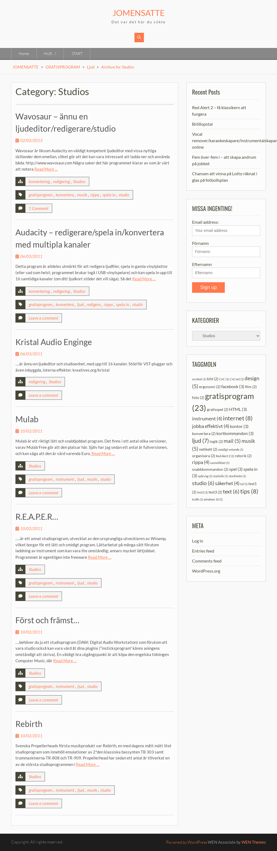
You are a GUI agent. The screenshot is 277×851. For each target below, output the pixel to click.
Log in (197, 540)
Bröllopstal (202, 123)
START (77, 53)
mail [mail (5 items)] (232, 441)
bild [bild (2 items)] (212, 378)
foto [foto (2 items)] (198, 397)
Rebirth (28, 724)
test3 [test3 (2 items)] (215, 492)
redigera (94, 304)
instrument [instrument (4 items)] (207, 418)
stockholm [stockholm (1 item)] (237, 476)
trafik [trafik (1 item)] (197, 499)
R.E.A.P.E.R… (36, 516)
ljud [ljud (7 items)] (200, 440)
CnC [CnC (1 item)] (224, 379)
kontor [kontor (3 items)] (239, 426)
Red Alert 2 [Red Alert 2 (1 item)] (225, 456)
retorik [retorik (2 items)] (243, 455)
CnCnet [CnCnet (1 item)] (237, 379)
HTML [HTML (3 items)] (238, 409)
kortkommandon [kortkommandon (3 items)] (235, 433)
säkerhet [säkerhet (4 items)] (227, 483)
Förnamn (200, 243)
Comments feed (207, 560)
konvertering (39, 181)
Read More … (46, 169)
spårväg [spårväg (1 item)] (205, 476)
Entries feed (203, 550)
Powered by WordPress (186, 842)
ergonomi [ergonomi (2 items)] (209, 386)
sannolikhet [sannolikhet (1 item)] (219, 463)
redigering (61, 181)
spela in (109, 194)
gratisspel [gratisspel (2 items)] (217, 409)
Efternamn (202, 264)
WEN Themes (254, 842)
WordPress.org (206, 570)
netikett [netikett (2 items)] (208, 449)
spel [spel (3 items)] (236, 469)
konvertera (65, 194)
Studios (79, 181)
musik (82, 194)
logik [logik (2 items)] (216, 441)
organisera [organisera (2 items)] (203, 455)
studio (124, 194)
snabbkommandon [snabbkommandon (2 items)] (210, 469)
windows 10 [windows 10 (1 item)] (213, 499)
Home (24, 53)
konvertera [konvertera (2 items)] (204, 433)
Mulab (26, 419)
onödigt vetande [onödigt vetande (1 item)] (230, 449)
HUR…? (50, 53)
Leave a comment (43, 318)
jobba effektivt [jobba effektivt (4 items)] (210, 426)
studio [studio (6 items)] (203, 483)
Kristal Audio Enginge (53, 342)
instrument (65, 479)
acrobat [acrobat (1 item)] (199, 379)
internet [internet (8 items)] (238, 418)
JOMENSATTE (138, 13)
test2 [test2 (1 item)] (202, 492)
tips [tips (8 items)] (249, 491)
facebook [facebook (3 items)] (232, 386)
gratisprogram (40, 194)
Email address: (226, 227)
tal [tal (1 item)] (244, 484)
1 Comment (38, 208)
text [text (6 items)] (231, 491)
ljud (80, 304)
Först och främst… (47, 620)
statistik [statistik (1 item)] (220, 476)
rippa (94, 194)
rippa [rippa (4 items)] (200, 462)
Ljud (90, 66)
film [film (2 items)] (251, 386)
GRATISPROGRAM (62, 66)
